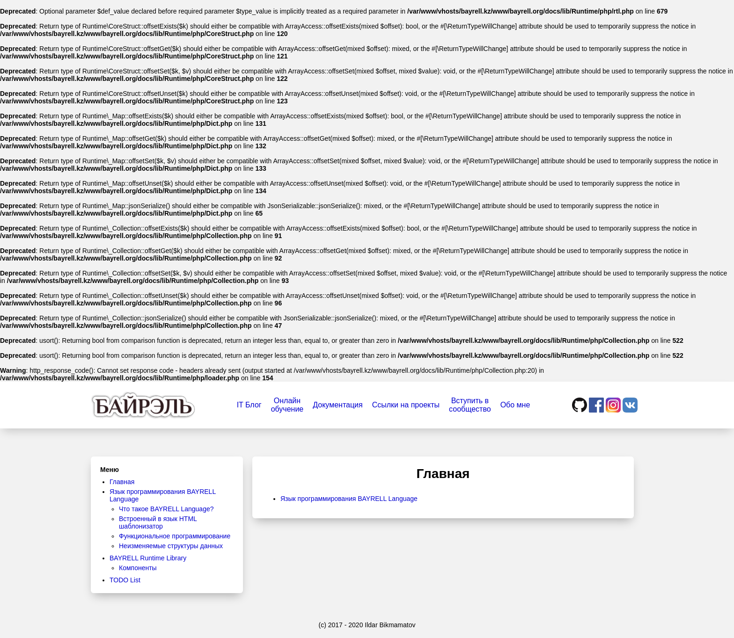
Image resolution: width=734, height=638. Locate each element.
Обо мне (515, 405)
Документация (337, 405)
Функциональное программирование (174, 536)
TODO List (125, 580)
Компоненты (138, 568)
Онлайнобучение (287, 405)
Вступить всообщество (470, 405)
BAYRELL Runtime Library (148, 558)
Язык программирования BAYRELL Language (349, 498)
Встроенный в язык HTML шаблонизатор (158, 522)
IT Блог (249, 405)
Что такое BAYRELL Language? (166, 509)
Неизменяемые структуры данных (171, 546)
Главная (122, 482)
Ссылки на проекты (406, 405)
